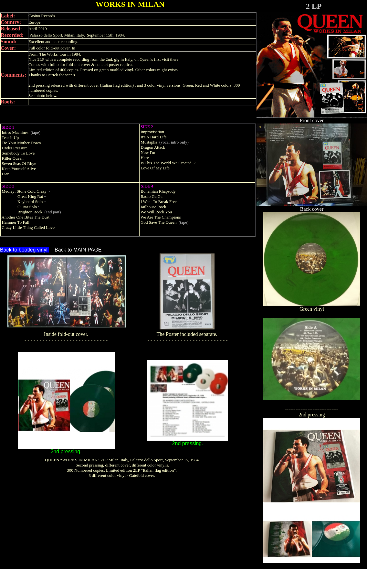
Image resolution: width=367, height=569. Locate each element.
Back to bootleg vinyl (24, 249)
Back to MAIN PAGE (78, 249)
